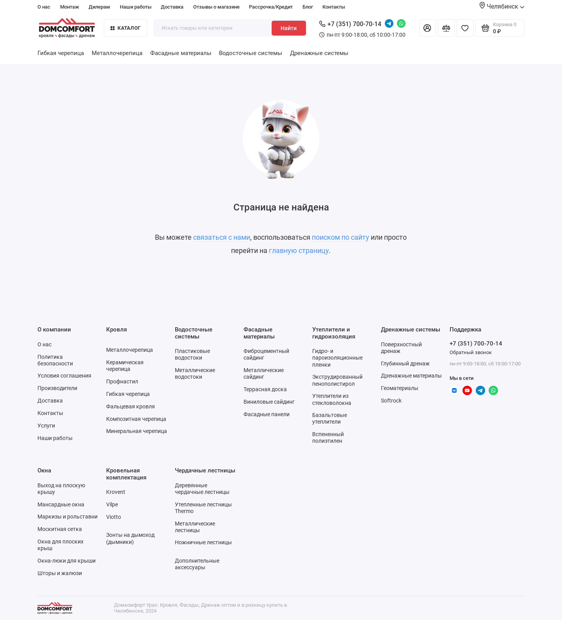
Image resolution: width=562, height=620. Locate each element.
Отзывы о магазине (216, 7)
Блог (307, 7)
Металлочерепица (117, 53)
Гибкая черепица (60, 53)
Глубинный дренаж (405, 363)
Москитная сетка (59, 529)
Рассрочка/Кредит (271, 7)
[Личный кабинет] (427, 28)
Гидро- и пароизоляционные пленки (337, 357)
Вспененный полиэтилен (328, 437)
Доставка (172, 7)
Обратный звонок (471, 352)
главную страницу (299, 251)
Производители (57, 388)
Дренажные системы (319, 53)
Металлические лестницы (195, 526)
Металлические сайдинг (264, 373)
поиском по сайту (340, 237)
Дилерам (99, 7)
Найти (289, 28)
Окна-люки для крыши (66, 561)
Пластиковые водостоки (192, 354)
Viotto (113, 517)
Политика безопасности (55, 360)
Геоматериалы (399, 388)
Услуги (46, 425)
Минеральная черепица (136, 431)
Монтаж (69, 7)
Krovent (115, 492)
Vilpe (112, 504)
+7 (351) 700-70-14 (350, 24)
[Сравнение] (446, 28)
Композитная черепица (136, 419)
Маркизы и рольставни (67, 516)
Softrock (391, 400)
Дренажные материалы (411, 375)
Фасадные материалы (181, 53)
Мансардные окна (60, 504)
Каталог (125, 28)
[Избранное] (465, 28)
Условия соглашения (64, 375)
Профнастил (122, 381)
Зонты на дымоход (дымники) (130, 538)
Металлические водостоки (195, 373)
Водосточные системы (250, 53)
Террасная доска (265, 389)
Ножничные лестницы (203, 542)
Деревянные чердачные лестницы (202, 488)
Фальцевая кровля (130, 406)
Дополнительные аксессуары (197, 564)
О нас (43, 7)
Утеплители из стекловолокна (331, 399)
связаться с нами (221, 237)
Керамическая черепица (125, 365)
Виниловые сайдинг (269, 402)
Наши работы (135, 7)
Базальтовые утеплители (329, 418)
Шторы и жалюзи (59, 573)
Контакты (333, 7)
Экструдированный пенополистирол (337, 380)
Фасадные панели (267, 414)
